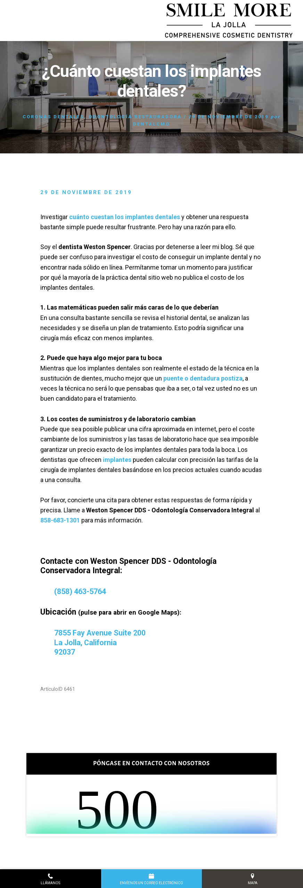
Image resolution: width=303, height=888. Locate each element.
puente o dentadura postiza (203, 378)
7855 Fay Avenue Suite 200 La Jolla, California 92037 (103, 642)
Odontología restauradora (135, 116)
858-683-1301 (60, 520)
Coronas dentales (53, 116)
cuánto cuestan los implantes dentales (124, 217)
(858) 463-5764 (82, 591)
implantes (117, 459)
